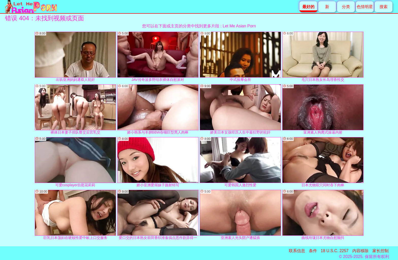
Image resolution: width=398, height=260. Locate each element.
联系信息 (297, 251)
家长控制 (380, 251)
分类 (346, 7)
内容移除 (360, 251)
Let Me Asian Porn (239, 26)
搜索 (383, 7)
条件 (313, 251)
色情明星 (365, 7)
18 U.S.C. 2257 (335, 251)
